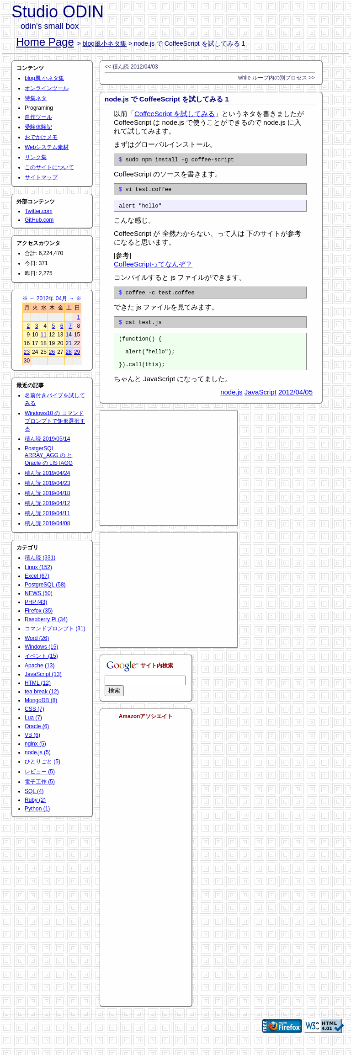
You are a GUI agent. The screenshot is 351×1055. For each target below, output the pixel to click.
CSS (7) (34, 709)
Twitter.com (39, 211)
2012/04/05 (295, 406)
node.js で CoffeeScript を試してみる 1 (167, 99)
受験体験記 (38, 127)
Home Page (45, 42)
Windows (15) (41, 647)
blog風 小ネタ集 (44, 78)
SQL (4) (34, 791)
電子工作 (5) (40, 781)
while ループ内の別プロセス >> (276, 78)
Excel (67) (37, 576)
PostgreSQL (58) (45, 584)
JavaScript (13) (43, 674)
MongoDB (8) (41, 700)
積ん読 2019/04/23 (47, 483)
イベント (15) (41, 656)
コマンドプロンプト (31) (55, 628)
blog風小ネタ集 (105, 43)
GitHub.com (39, 220)
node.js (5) (38, 752)
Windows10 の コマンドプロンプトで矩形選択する (55, 421)
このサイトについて (49, 167)
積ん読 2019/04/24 (47, 473)
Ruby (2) (35, 800)
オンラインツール (47, 88)
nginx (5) (35, 744)
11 (43, 334)
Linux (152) (38, 567)
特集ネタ (36, 98)
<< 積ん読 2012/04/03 (131, 67)
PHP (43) (36, 602)
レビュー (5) (40, 771)
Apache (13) (39, 665)
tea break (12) (42, 691)
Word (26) (37, 638)
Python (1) (37, 808)
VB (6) (32, 735)
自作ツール (38, 117)
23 (27, 352)
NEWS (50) (39, 593)
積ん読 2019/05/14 (47, 439)
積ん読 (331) (40, 557)
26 (52, 352)
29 (77, 352)
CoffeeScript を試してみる (174, 113)
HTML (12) (38, 683)
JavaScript (261, 406)
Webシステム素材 (47, 147)
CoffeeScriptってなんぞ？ (153, 268)
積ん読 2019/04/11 (47, 513)
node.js (231, 406)
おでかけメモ (41, 137)
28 (69, 352)
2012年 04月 (52, 298)
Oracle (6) (37, 726)
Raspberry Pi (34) (46, 619)
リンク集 (36, 157)
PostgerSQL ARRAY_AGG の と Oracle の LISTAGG (49, 455)
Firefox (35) (39, 610)
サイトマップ (41, 177)
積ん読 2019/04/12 (47, 503)
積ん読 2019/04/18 (47, 493)
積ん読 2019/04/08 (47, 523)
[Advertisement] (168, 482)
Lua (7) (33, 717)
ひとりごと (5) (42, 761)
